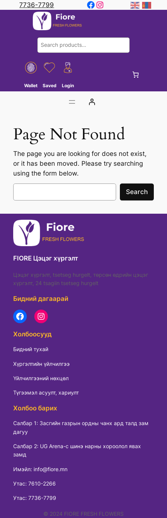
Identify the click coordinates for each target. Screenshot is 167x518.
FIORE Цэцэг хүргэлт (45, 258)
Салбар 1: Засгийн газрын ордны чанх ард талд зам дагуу (81, 427)
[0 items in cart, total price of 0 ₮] (136, 75)
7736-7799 (36, 5)
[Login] (92, 102)
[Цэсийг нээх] (72, 101)
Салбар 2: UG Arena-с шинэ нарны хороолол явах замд (77, 450)
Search (137, 192)
